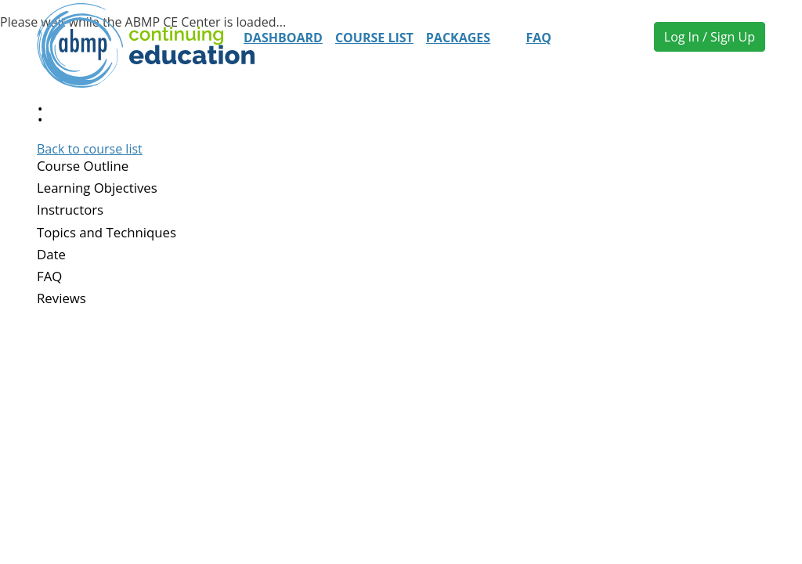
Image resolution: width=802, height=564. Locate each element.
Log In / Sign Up (709, 36)
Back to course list (90, 148)
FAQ (538, 37)
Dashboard (283, 37)
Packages (458, 37)
